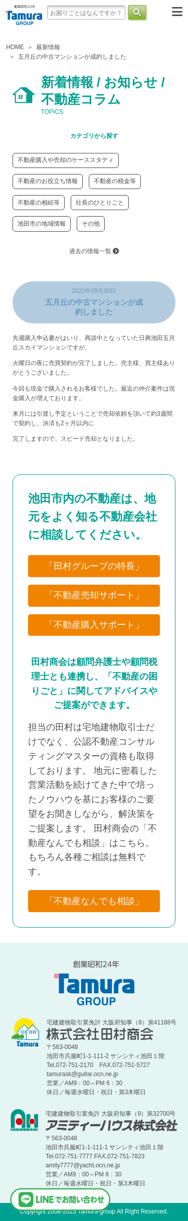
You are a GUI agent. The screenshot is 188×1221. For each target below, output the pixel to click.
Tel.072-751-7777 (69, 1156)
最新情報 (48, 47)
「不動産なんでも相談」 (94, 901)
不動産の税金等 (115, 181)
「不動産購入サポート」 (94, 625)
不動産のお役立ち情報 (48, 181)
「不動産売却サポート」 (94, 595)
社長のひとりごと (100, 202)
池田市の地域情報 (42, 223)
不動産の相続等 (39, 202)
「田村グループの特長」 (94, 566)
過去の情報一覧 (94, 251)
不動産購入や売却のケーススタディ (66, 159)
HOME (15, 47)
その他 (91, 223)
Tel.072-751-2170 (70, 1065)
